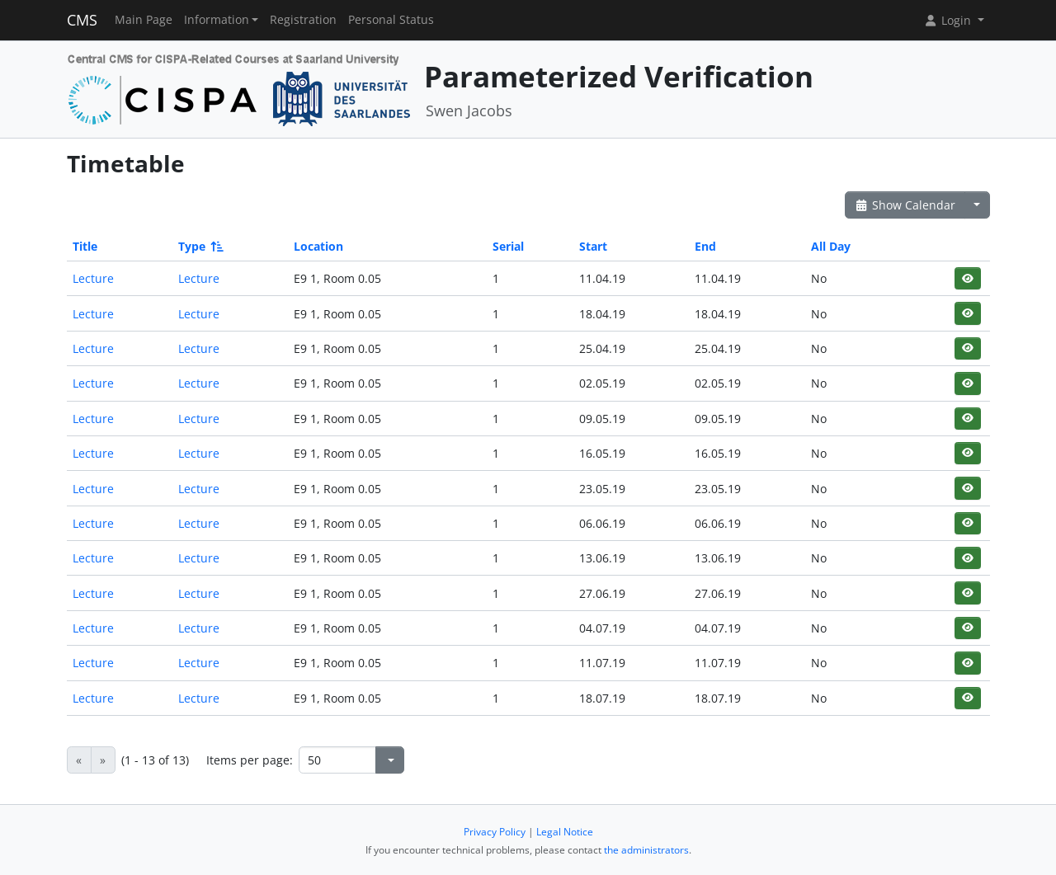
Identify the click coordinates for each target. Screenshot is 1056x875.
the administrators (646, 850)
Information (216, 19)
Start (593, 246)
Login (948, 20)
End (705, 246)
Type (199, 246)
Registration (303, 19)
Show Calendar (905, 205)
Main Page (143, 19)
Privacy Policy (495, 832)
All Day (831, 246)
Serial (508, 246)
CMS (82, 20)
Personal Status (391, 19)
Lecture (93, 278)
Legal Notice (564, 832)
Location (318, 246)
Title (85, 246)
